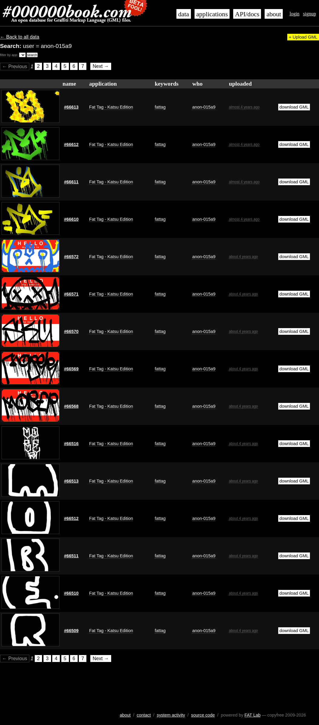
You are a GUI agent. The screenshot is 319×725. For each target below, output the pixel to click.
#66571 (71, 294)
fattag (160, 107)
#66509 (71, 630)
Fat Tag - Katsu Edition (111, 107)
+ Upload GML (303, 37)
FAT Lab (252, 715)
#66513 (71, 481)
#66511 (71, 555)
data (183, 14)
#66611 (71, 181)
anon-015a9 (203, 107)
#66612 (71, 144)
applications (212, 14)
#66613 (71, 107)
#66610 (71, 219)
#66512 (71, 518)
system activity (171, 715)
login (294, 13)
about (273, 14)
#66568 (71, 406)
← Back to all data (19, 37)
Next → (101, 66)
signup (309, 13)
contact (144, 715)
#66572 (71, 256)
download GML (294, 107)
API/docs (247, 14)
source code (203, 715)
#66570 (71, 331)
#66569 (71, 368)
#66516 (71, 443)
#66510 (71, 593)
